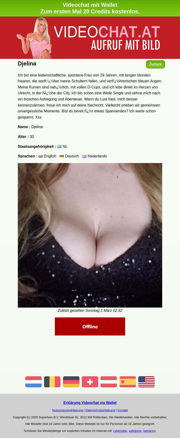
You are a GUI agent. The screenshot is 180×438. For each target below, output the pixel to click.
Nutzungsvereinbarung (67, 410)
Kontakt (122, 410)
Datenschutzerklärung (100, 410)
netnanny (149, 431)
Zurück (155, 64)
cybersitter (120, 431)
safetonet (135, 431)
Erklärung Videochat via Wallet (89, 403)
